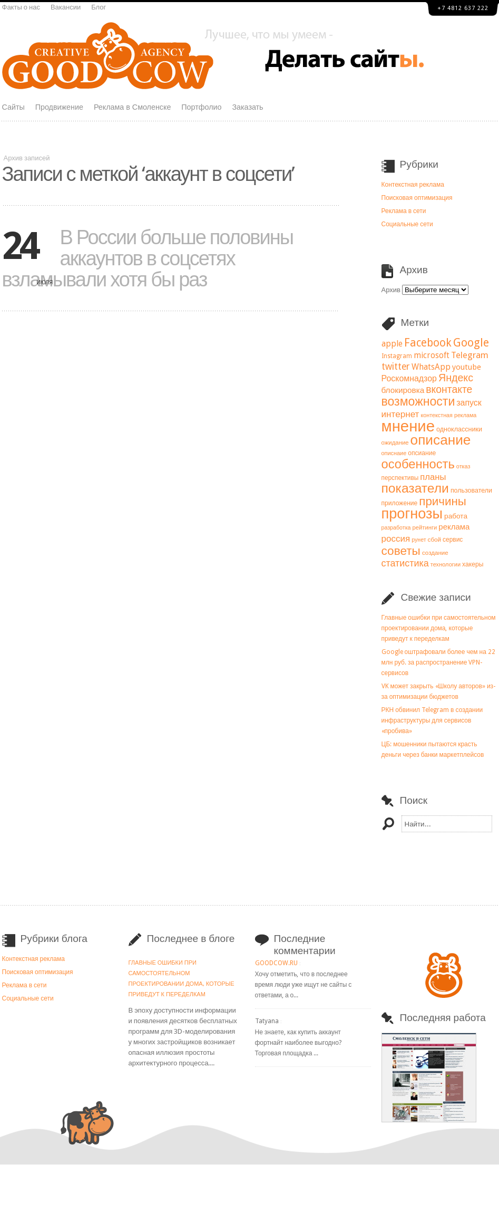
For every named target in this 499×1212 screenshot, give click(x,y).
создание (435, 552)
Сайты (13, 107)
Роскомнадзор (409, 378)
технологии (445, 564)
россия (395, 538)
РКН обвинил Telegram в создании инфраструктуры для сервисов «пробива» (432, 720)
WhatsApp (431, 367)
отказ (463, 466)
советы (400, 550)
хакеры (472, 564)
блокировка (403, 390)
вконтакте (449, 389)
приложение (399, 503)
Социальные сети (407, 224)
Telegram (469, 355)
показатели (415, 488)
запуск (469, 403)
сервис (453, 539)
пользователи (471, 490)
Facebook (428, 342)
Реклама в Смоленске (132, 107)
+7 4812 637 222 (462, 8)
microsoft (431, 355)
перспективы (400, 478)
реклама (453, 527)
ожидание (395, 442)
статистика (405, 563)
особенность (418, 464)
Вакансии (66, 7)
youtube (466, 367)
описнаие (394, 453)
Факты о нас (21, 7)
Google (471, 342)
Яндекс (455, 378)
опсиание (422, 453)
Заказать (247, 107)
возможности (418, 401)
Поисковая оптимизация (417, 197)
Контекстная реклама (412, 184)
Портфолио (201, 107)
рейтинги (424, 527)
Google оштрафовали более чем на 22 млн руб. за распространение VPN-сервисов (438, 662)
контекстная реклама (448, 415)
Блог (98, 7)
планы (433, 477)
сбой (434, 539)
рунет (419, 539)
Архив (390, 290)
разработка (396, 527)
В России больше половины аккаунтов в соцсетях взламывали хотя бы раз (147, 258)
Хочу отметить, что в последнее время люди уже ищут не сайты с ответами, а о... (303, 984)
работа (455, 516)
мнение (408, 426)
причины (442, 501)
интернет (400, 414)
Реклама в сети (403, 211)
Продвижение (59, 107)
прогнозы (412, 513)
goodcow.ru (276, 963)
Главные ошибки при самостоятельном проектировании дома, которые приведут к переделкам (438, 628)
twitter (395, 366)
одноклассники (459, 429)
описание (440, 440)
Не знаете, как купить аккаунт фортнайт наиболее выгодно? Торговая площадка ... (298, 1042)
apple (392, 344)
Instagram (396, 356)
